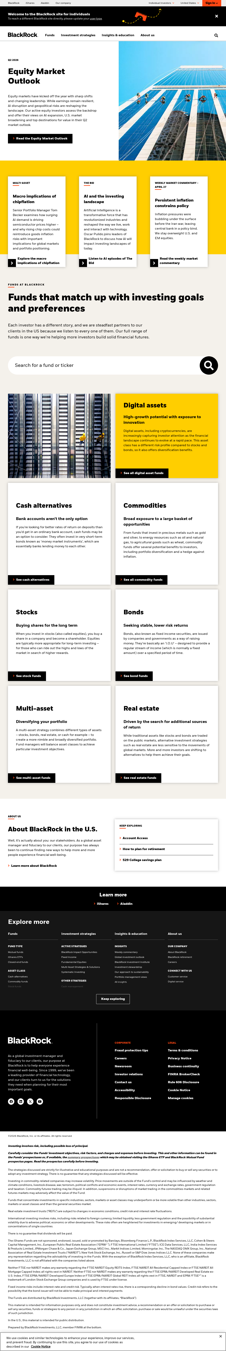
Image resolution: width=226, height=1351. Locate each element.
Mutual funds (15, 952)
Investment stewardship (128, 967)
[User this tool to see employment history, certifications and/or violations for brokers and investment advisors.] (193, 1074)
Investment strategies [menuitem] (78, 35)
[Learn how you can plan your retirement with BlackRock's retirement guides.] (142, 846)
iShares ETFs (15, 957)
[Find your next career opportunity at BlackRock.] (140, 1058)
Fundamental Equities (73, 962)
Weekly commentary (126, 952)
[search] (215, 35)
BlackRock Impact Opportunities (79, 952)
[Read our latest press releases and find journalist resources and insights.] (140, 1066)
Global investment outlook (129, 957)
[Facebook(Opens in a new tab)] (11, 1101)
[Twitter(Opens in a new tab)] (30, 1101)
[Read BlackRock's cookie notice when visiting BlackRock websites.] (193, 1090)
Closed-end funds (18, 962)
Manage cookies (180, 1098)
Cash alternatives (18, 977)
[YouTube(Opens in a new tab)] (40, 1101)
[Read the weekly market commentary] (179, 221)
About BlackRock (177, 952)
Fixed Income (68, 957)
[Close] (220, 1338)
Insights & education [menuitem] (118, 35)
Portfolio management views (131, 977)
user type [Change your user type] (96, 18)
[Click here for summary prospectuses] (83, 1157)
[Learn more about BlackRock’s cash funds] (31, 580)
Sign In (211, 3)
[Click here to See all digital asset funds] (141, 473)
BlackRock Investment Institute (132, 962)
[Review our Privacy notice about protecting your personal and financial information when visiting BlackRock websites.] (193, 1058)
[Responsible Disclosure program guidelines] (140, 1098)
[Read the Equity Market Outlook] (40, 138)
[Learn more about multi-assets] (31, 778)
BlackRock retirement (180, 957)
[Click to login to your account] (133, 835)
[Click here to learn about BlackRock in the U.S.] (32, 862)
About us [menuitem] (148, 35)
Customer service (178, 977)
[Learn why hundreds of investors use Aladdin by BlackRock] (124, 904)
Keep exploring (113, 999)
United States (190, 3)
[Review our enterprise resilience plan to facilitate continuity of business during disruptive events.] (193, 1066)
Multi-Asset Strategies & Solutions (80, 967)
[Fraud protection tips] (140, 1050)
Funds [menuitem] (50, 35)
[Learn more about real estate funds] (138, 778)
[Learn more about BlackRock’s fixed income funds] (141, 580)
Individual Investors (161, 3)
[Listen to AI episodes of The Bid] (108, 221)
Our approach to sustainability (132, 972)
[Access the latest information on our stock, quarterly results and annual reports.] (140, 1074)
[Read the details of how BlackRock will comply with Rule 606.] (193, 1082)
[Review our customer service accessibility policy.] (140, 1090)
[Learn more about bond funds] (134, 676)
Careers (172, 962)
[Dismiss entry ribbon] (216, 16)
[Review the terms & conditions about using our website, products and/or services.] (193, 1050)
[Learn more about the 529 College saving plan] (140, 857)
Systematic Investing (73, 972)
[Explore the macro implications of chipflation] (37, 221)
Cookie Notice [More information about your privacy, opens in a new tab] (40, 1348)
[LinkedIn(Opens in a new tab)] (21, 1101)
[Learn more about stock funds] (27, 676)
